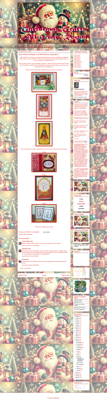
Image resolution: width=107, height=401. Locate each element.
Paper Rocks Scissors (79, 307)
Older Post (65, 275)
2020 (77, 327)
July (78, 351)
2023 (77, 321)
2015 (77, 335)
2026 (77, 316)
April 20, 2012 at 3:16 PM (30, 265)
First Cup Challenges (79, 309)
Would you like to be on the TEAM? (81, 246)
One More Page (78, 300)
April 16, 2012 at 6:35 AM (30, 256)
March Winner (79, 362)
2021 (77, 325)
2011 (77, 372)
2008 (77, 377)
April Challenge (80, 364)
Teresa (44, 203)
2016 (77, 334)
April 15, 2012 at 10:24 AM (30, 245)
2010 (77, 374)
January (79, 370)
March (78, 366)
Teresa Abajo (26, 241)
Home (44, 275)
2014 (77, 337)
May (78, 354)
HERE (85, 142)
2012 (77, 340)
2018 (77, 330)
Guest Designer (27, 234)
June (78, 352)
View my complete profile (80, 97)
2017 (77, 332)
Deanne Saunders (80, 89)
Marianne (25, 248)
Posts (77, 385)
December (79, 342)
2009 (77, 375)
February (79, 368)
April (78, 356)
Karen (23, 259)
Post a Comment (26, 268)
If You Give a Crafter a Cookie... (79, 305)
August (78, 349)
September (79, 347)
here (52, 60)
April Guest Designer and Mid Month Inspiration (80, 359)
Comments (78, 388)
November (79, 344)
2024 (77, 320)
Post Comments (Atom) (48, 279)
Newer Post (23, 275)
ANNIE (81, 206)
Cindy (44, 152)
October (79, 345)
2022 (77, 323)
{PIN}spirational (78, 302)
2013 (77, 339)
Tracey (44, 175)
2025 (77, 318)
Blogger (57, 398)
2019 (77, 328)
